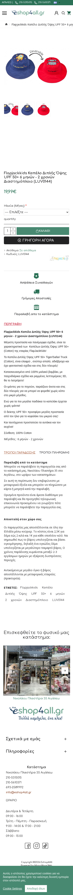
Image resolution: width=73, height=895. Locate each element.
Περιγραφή (12, 324)
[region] (36, 880)
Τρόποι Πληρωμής (54, 452)
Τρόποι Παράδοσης (19, 452)
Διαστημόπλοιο (37, 600)
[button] (8, 670)
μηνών (60, 593)
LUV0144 (58, 600)
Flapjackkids (29, 587)
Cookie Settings (12, 888)
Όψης (23, 593)
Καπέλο (47, 587)
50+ (43, 593)
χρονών (16, 600)
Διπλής (10, 593)
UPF (34, 593)
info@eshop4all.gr (18, 792)
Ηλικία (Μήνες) (14, 205)
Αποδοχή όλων (36, 888)
